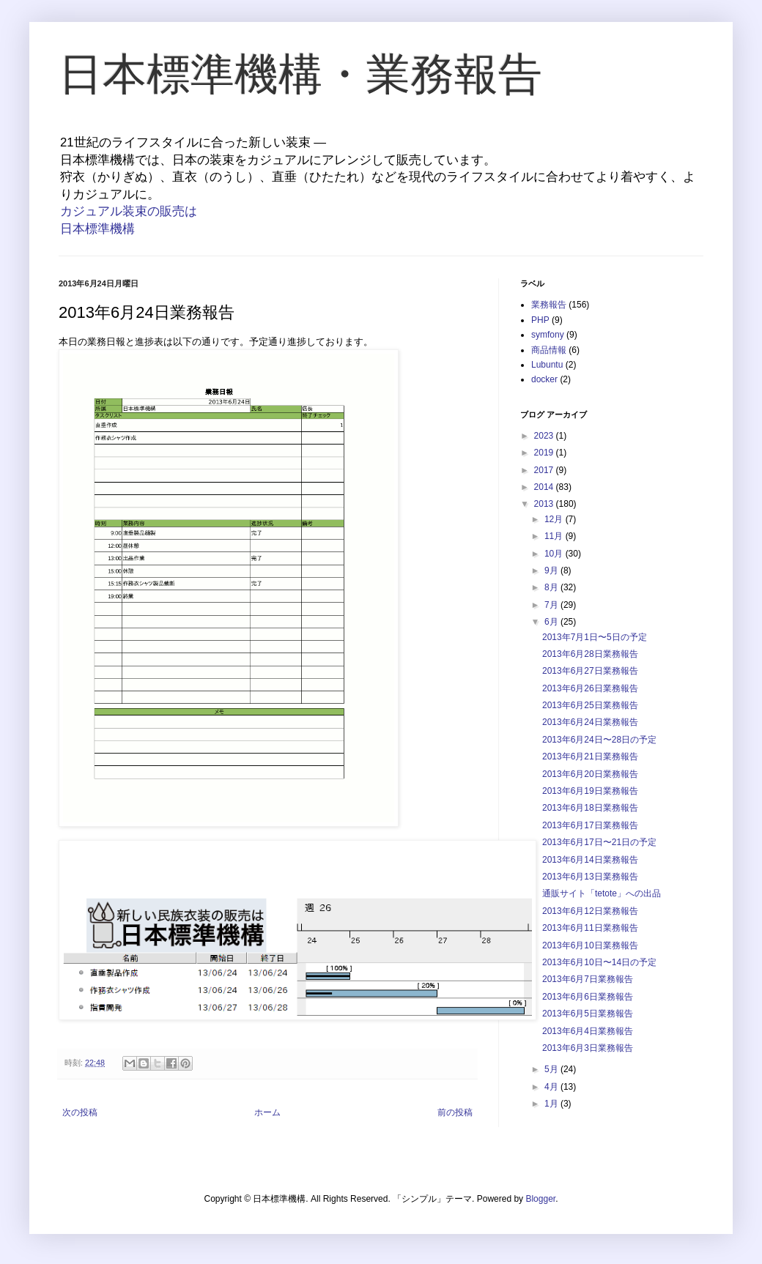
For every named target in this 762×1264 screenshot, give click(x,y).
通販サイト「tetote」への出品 (601, 893)
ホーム (267, 1112)
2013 (545, 504)
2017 (545, 470)
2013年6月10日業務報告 (590, 945)
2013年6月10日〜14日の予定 (599, 962)
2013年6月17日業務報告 (590, 825)
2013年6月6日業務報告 (587, 997)
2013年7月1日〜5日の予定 (594, 637)
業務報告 (548, 305)
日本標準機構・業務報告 (300, 74)
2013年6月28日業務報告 (590, 654)
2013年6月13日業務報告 (590, 876)
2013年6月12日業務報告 (590, 911)
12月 (555, 519)
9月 (552, 570)
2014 (545, 487)
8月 (552, 587)
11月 (555, 536)
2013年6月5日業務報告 (587, 1013)
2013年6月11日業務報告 (590, 928)
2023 (545, 436)
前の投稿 (455, 1112)
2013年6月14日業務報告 (590, 860)
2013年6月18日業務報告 (590, 808)
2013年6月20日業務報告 (590, 774)
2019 (545, 452)
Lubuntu (547, 365)
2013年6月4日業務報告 (587, 1031)
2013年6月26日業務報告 (590, 688)
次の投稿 (79, 1112)
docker (544, 379)
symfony (547, 335)
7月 (552, 605)
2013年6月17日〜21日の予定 (599, 842)
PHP (540, 320)
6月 (552, 622)
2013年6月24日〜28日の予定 (599, 740)
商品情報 (548, 350)
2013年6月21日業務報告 (590, 756)
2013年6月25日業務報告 (590, 705)
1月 (552, 1103)
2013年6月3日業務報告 (587, 1048)
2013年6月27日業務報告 (590, 671)
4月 (552, 1087)
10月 (555, 554)
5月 (552, 1069)
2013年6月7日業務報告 (587, 979)
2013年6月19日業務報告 (590, 791)
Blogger (540, 1199)
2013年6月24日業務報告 (590, 722)
